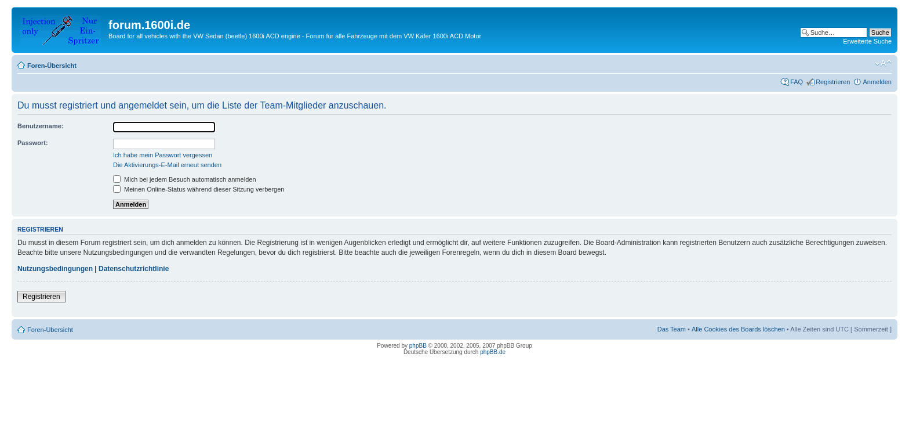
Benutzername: (40, 125)
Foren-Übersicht (52, 65)
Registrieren (833, 81)
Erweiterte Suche (867, 41)
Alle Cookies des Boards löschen (738, 329)
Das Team (671, 329)
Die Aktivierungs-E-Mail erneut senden (167, 164)
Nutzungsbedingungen (55, 269)
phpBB (418, 345)
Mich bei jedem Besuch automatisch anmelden (184, 179)
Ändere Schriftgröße (883, 63)
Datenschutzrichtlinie (134, 269)
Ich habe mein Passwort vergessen (162, 155)
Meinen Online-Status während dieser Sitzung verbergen (198, 189)
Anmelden (877, 81)
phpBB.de (493, 352)
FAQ (796, 81)
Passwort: (32, 142)
